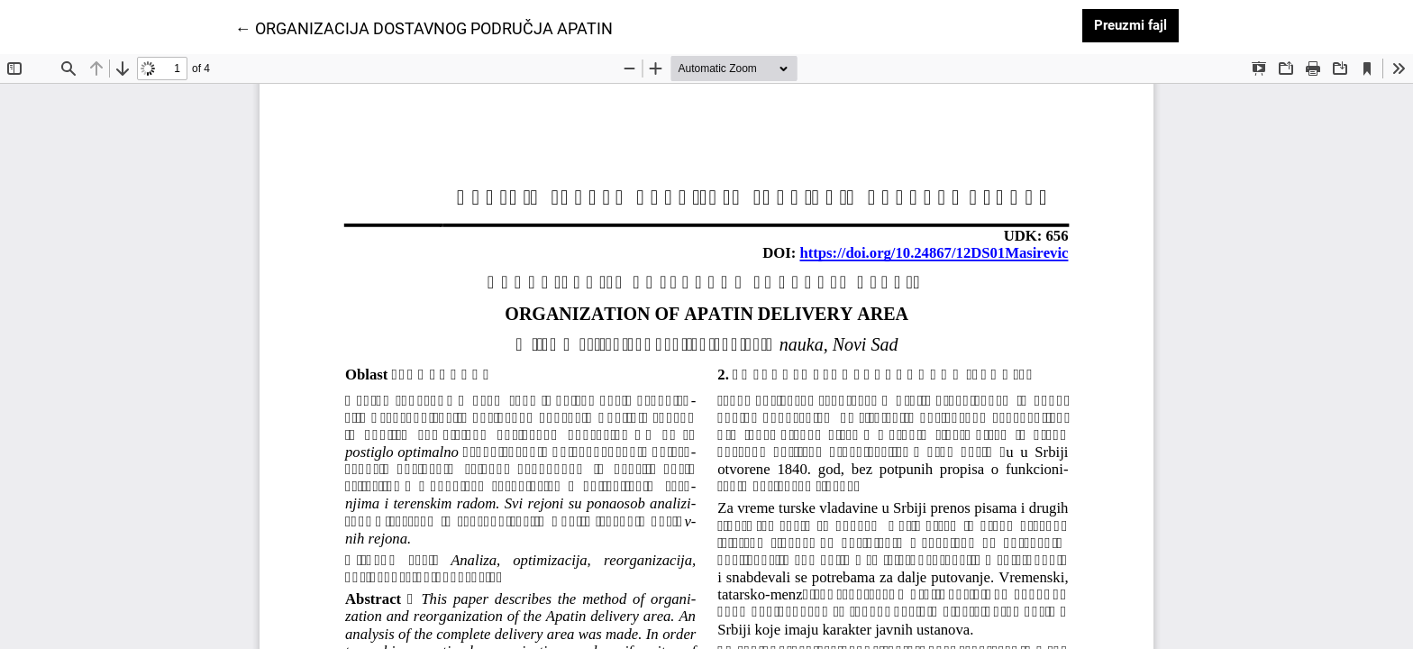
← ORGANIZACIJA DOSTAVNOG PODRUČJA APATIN (424, 27)
